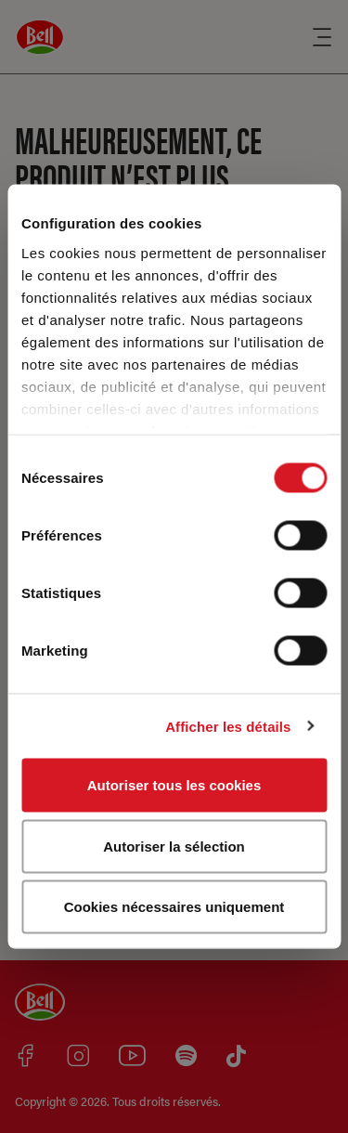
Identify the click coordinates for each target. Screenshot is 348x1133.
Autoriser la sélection (174, 845)
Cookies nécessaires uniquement (174, 907)
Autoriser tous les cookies (174, 785)
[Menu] (322, 37)
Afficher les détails (227, 726)
